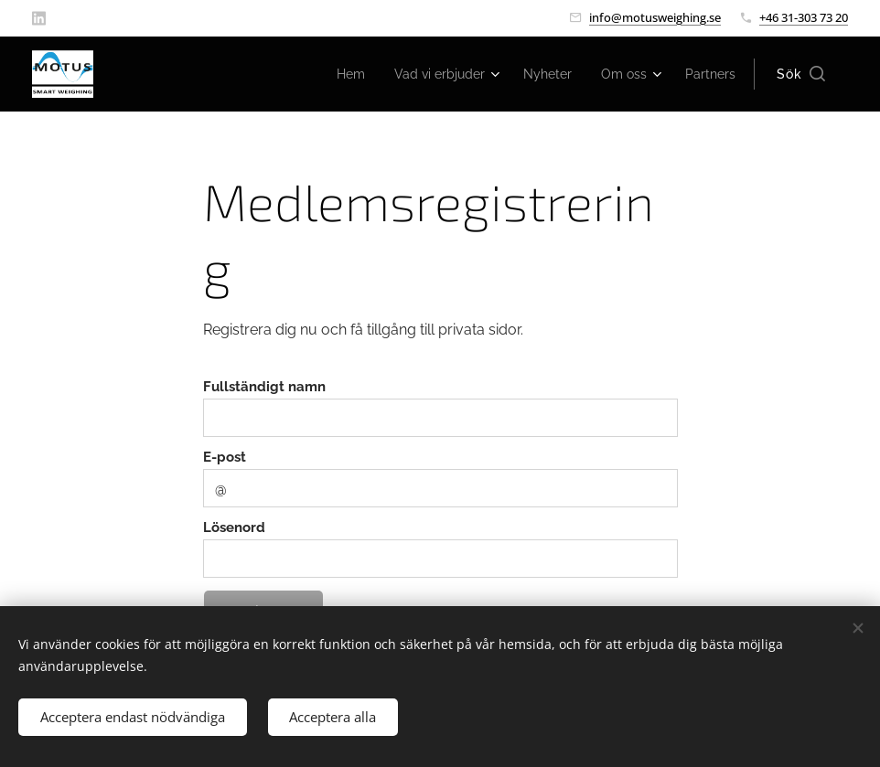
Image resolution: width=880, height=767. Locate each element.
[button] (801, 74)
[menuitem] (328, 74)
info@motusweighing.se (655, 17)
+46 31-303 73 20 (803, 17)
